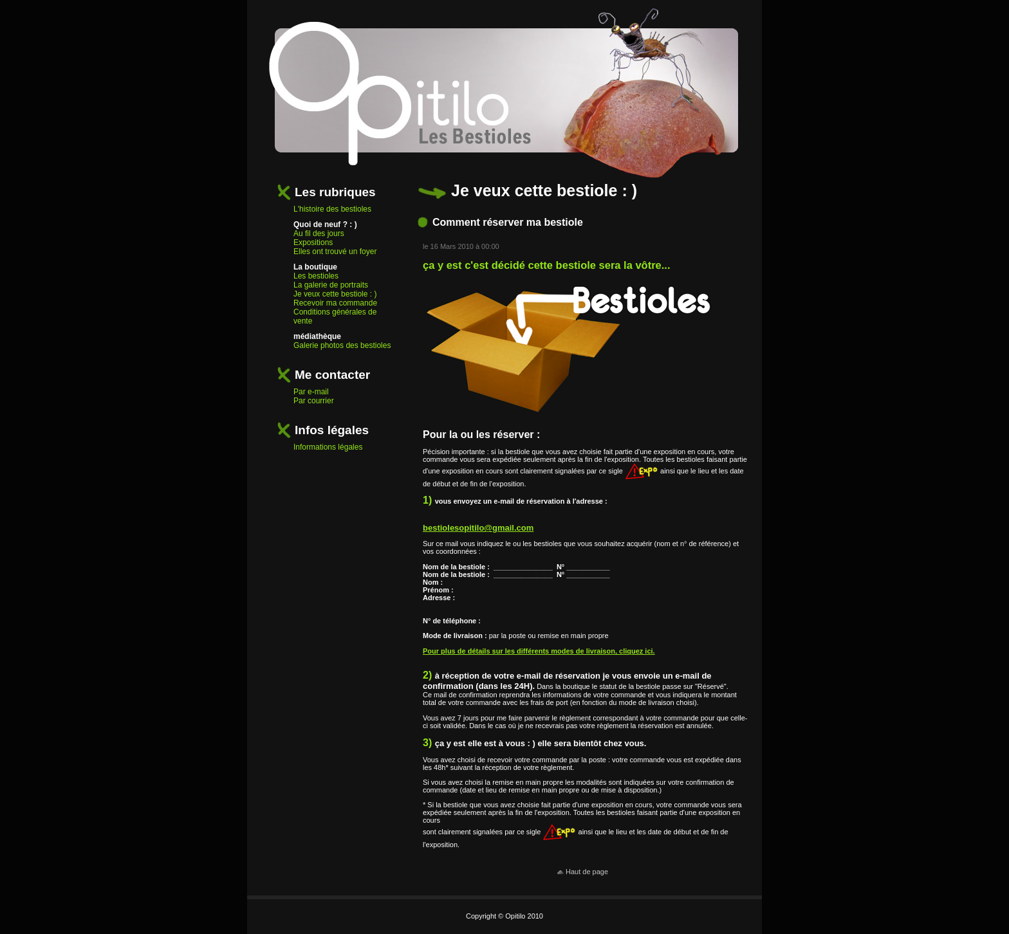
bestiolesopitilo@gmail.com (478, 528)
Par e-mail (311, 391)
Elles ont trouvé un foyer (334, 251)
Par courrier (313, 400)
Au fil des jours (318, 233)
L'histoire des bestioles (332, 209)
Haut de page (582, 871)
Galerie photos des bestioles (342, 345)
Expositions (313, 242)
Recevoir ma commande (335, 302)
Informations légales (327, 447)
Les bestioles (315, 275)
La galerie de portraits (330, 284)
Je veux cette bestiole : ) (334, 293)
